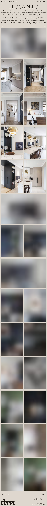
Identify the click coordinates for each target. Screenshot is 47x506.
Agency (44, 1)
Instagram (34, 504)
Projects (39, 1)
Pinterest (43, 504)
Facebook (39, 504)
